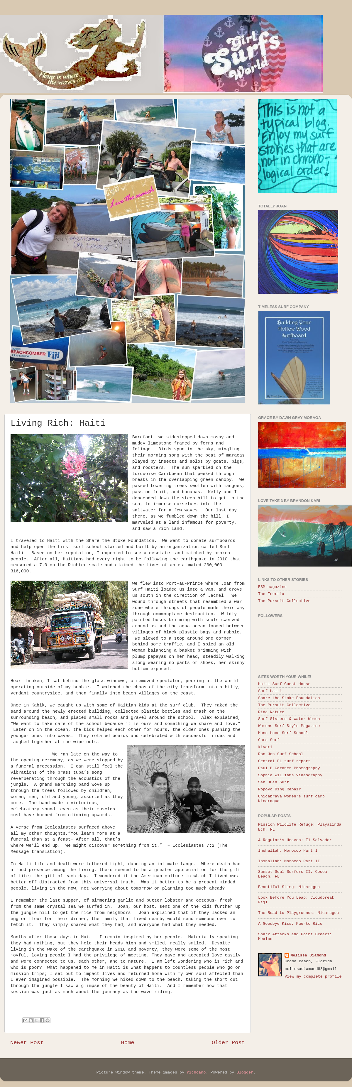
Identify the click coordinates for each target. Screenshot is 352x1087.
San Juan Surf (273, 782)
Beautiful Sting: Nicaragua (289, 887)
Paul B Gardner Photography (289, 768)
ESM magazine (272, 587)
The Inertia (271, 594)
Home (127, 1042)
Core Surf (269, 740)
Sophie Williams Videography (290, 775)
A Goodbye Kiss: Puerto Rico (290, 924)
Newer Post (26, 1042)
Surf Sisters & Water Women (289, 719)
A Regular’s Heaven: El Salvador (295, 840)
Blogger (245, 1072)
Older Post (228, 1042)
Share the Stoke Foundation (289, 698)
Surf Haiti (270, 691)
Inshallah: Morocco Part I (288, 850)
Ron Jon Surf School (280, 754)
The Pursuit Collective (284, 601)
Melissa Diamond (308, 955)
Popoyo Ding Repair (279, 789)
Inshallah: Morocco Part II (289, 861)
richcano (196, 1072)
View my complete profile (313, 976)
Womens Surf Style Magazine (289, 726)
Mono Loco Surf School (283, 733)
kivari (265, 747)
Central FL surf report (284, 761)
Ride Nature (271, 712)
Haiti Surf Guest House (284, 684)
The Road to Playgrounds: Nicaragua (298, 913)
